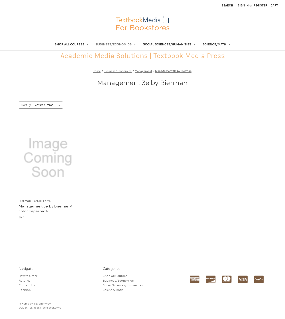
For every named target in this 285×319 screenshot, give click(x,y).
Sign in (243, 5)
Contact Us (27, 285)
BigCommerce (42, 303)
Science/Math (216, 44)
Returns (25, 280)
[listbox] (48, 105)
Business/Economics (116, 44)
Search (227, 5)
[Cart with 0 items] (274, 5)
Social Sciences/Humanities (169, 44)
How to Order (28, 276)
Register (260, 5)
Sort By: (26, 105)
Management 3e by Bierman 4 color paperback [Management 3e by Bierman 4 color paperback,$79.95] (46, 208)
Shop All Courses (72, 44)
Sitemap (25, 290)
